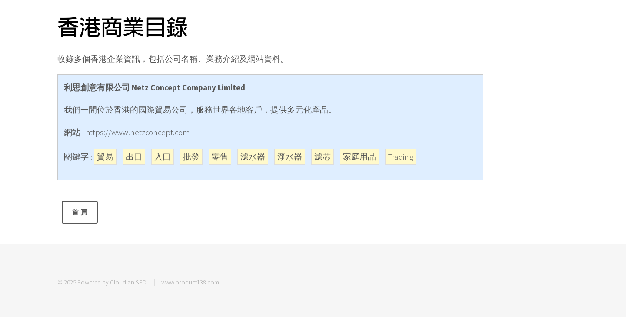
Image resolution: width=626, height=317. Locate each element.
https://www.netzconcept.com (138, 132)
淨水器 (289, 157)
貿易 (105, 157)
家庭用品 (359, 157)
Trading (400, 157)
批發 (191, 157)
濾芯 (322, 157)
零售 (220, 157)
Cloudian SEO (128, 282)
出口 (134, 157)
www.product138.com (190, 282)
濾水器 (252, 157)
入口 (162, 157)
